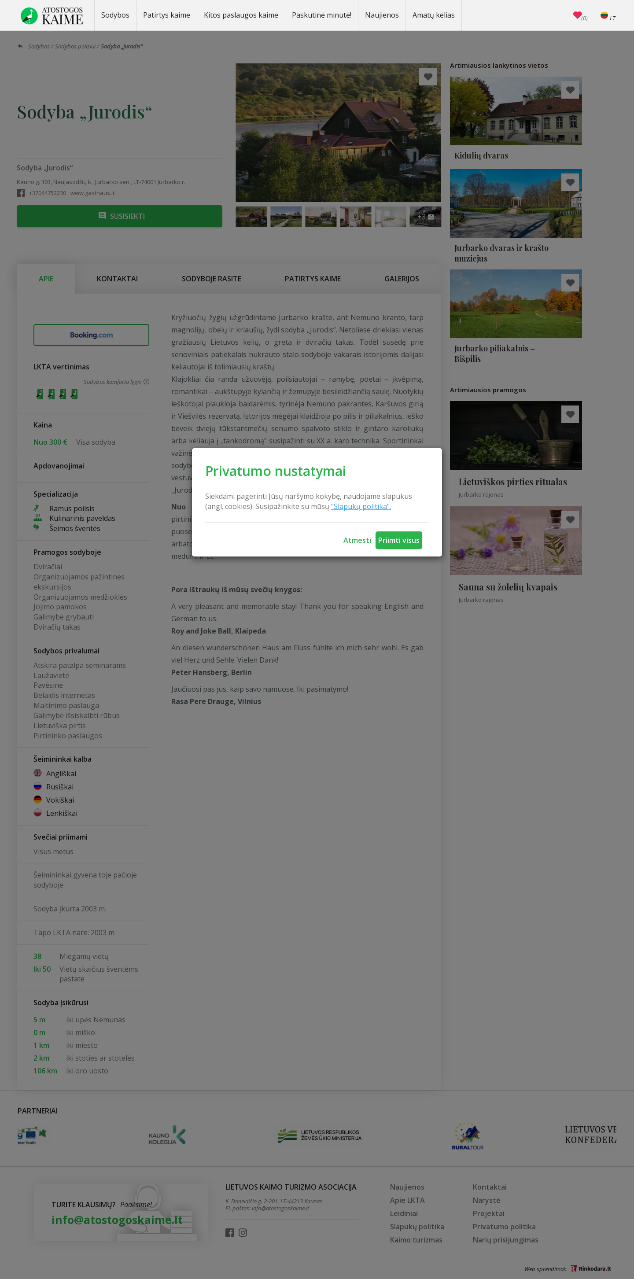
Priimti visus (399, 540)
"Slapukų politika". (361, 506)
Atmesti (357, 540)
